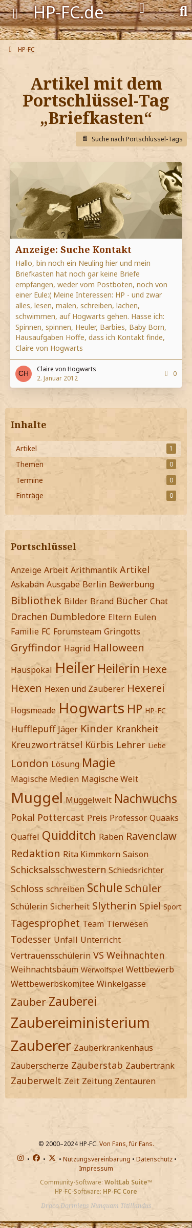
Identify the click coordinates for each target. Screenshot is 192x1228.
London (30, 763)
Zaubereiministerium (80, 1022)
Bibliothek (36, 600)
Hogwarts (91, 707)
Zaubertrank (150, 1065)
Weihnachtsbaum (44, 969)
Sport (172, 907)
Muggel (37, 797)
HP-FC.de (68, 12)
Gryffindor (36, 647)
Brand (102, 601)
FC (46, 631)
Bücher (131, 601)
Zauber (28, 1002)
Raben (111, 836)
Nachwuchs (145, 798)
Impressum (96, 1168)
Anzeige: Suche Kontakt (73, 249)
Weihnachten (135, 955)
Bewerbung (131, 584)
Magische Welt (109, 779)
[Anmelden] (142, 8)
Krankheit (137, 729)
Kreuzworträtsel (46, 744)
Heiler (75, 667)
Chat (159, 601)
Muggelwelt (89, 800)
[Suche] (183, 10)
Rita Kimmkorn (91, 854)
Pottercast (60, 817)
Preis (97, 817)
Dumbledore (77, 616)
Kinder (96, 728)
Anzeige (26, 570)
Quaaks (164, 817)
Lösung (65, 764)
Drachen (29, 616)
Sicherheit (70, 906)
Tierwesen (127, 923)
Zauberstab (97, 1065)
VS (98, 955)
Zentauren (135, 1081)
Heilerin (118, 668)
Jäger (68, 729)
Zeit (71, 1081)
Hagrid (77, 648)
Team (93, 923)
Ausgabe (63, 584)
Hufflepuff (33, 729)
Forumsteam (77, 631)
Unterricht (100, 939)
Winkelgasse (121, 983)
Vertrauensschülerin (51, 955)
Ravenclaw (151, 836)
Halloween (118, 647)
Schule (104, 887)
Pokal (23, 817)
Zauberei (73, 1001)
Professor (128, 817)
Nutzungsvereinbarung (97, 1159)
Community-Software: (96, 1182)
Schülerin (29, 906)
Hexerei (146, 688)
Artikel (135, 569)
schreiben (65, 889)
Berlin (94, 584)
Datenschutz (154, 1159)
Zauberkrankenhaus (113, 1047)
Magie (98, 762)
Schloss (27, 888)
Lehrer (130, 744)
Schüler (143, 888)
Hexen (26, 688)
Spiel (150, 906)
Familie (25, 631)
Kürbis (99, 744)
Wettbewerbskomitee (52, 983)
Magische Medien (45, 779)
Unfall (66, 939)
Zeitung (97, 1081)
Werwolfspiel (102, 970)
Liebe (157, 745)
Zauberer (41, 1045)
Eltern (120, 617)
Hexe (154, 669)
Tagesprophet (45, 923)
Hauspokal (31, 669)
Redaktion (35, 853)
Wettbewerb (150, 969)
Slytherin (114, 906)
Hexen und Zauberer (84, 688)
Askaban (27, 584)
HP (134, 709)
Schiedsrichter (136, 870)
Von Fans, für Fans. (126, 1143)
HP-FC (155, 710)
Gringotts (122, 631)
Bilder (76, 601)
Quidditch (69, 835)
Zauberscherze (40, 1065)
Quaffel (25, 836)
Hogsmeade (33, 710)
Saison (135, 854)
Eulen (145, 617)
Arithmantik (94, 570)
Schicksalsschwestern (58, 869)
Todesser (31, 939)
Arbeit (56, 570)
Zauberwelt (36, 1080)
